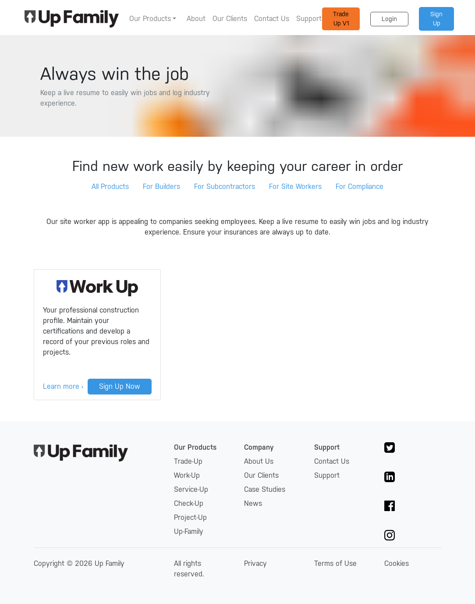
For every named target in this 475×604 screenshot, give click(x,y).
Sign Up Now (119, 386)
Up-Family (188, 531)
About (196, 18)
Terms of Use (335, 563)
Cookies (396, 563)
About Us (258, 461)
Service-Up (191, 489)
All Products (110, 186)
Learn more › (63, 386)
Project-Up (190, 517)
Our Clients (230, 18)
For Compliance (359, 186)
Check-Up (188, 503)
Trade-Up (188, 461)
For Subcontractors (224, 186)
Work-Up (187, 475)
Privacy (255, 563)
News (253, 503)
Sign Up (436, 19)
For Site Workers (295, 186)
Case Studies (264, 489)
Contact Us (271, 18)
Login (389, 18)
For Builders (161, 186)
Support (309, 18)
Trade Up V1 (341, 19)
